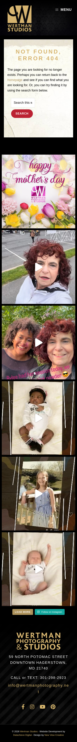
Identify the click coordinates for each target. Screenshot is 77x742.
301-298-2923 (38, 678)
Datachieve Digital (22, 735)
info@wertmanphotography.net (38, 688)
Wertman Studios (29, 731)
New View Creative (54, 735)
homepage (14, 80)
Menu (63, 10)
